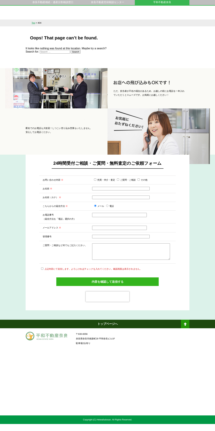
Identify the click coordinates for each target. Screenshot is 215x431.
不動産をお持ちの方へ (107, 23)
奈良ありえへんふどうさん (66, 368)
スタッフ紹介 (131, 23)
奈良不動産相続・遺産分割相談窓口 (52, 2)
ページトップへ (185, 332)
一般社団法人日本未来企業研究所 (66, 387)
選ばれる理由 (84, 23)
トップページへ (107, 331)
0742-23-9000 (153, 14)
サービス (61, 23)
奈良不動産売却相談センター (107, 2)
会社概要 (154, 23)
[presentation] (107, 303)
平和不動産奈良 (47, 14)
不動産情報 (37, 23)
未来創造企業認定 (149, 387)
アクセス (178, 23)
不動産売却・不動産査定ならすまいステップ (65, 409)
